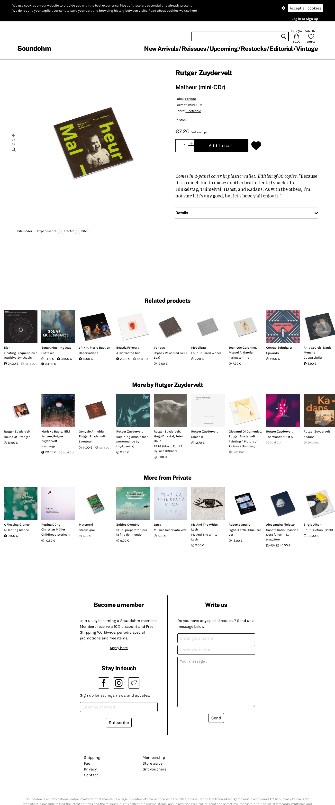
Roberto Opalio (239, 524)
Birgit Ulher (312, 524)
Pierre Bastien (100, 347)
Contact (91, 775)
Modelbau (198, 347)
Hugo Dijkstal (164, 436)
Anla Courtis (313, 347)
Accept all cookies (305, 8)
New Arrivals (161, 48)
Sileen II (197, 437)
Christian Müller (53, 529)
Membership (154, 757)
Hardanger (49, 446)
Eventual (85, 441)
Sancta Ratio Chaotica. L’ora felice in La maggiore (282, 534)
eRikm (83, 347)
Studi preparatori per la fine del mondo (131, 532)
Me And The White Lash (204, 537)
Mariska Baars (51, 431)
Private (190, 99)
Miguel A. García (241, 352)
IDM (84, 231)
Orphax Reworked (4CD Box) (170, 355)
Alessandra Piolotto (280, 524)
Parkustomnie (239, 357)
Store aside (153, 763)
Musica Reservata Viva (170, 530)
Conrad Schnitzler (279, 347)
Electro (69, 231)
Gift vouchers (154, 769)
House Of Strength (17, 437)
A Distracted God (128, 353)
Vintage (307, 48)
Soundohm (34, 48)
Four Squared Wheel (206, 353)
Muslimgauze (61, 347)
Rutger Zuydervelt (203, 73)
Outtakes (47, 353)
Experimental (47, 231)
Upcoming (223, 48)
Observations (88, 353)
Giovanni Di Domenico (245, 431)
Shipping (92, 757)
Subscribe (119, 722)
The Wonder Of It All (280, 437)
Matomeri (86, 524)
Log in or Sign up (305, 19)
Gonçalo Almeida (91, 431)
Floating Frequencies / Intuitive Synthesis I (20, 355)
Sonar (45, 347)
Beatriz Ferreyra (127, 347)
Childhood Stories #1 (56, 534)
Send (216, 718)
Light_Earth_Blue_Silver (245, 532)
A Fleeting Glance (17, 524)
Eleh (7, 347)
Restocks (253, 48)
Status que (87, 530)
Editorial (281, 48)
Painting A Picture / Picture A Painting (243, 444)
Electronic (193, 111)
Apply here (119, 648)
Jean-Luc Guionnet (242, 347)
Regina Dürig (51, 524)
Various (159, 347)
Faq (87, 763)
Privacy (90, 769)
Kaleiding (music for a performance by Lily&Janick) (132, 441)
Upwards (272, 353)
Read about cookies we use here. (173, 11)
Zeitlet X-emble (127, 524)
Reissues (194, 48)
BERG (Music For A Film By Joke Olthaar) (170, 448)
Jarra (157, 524)
